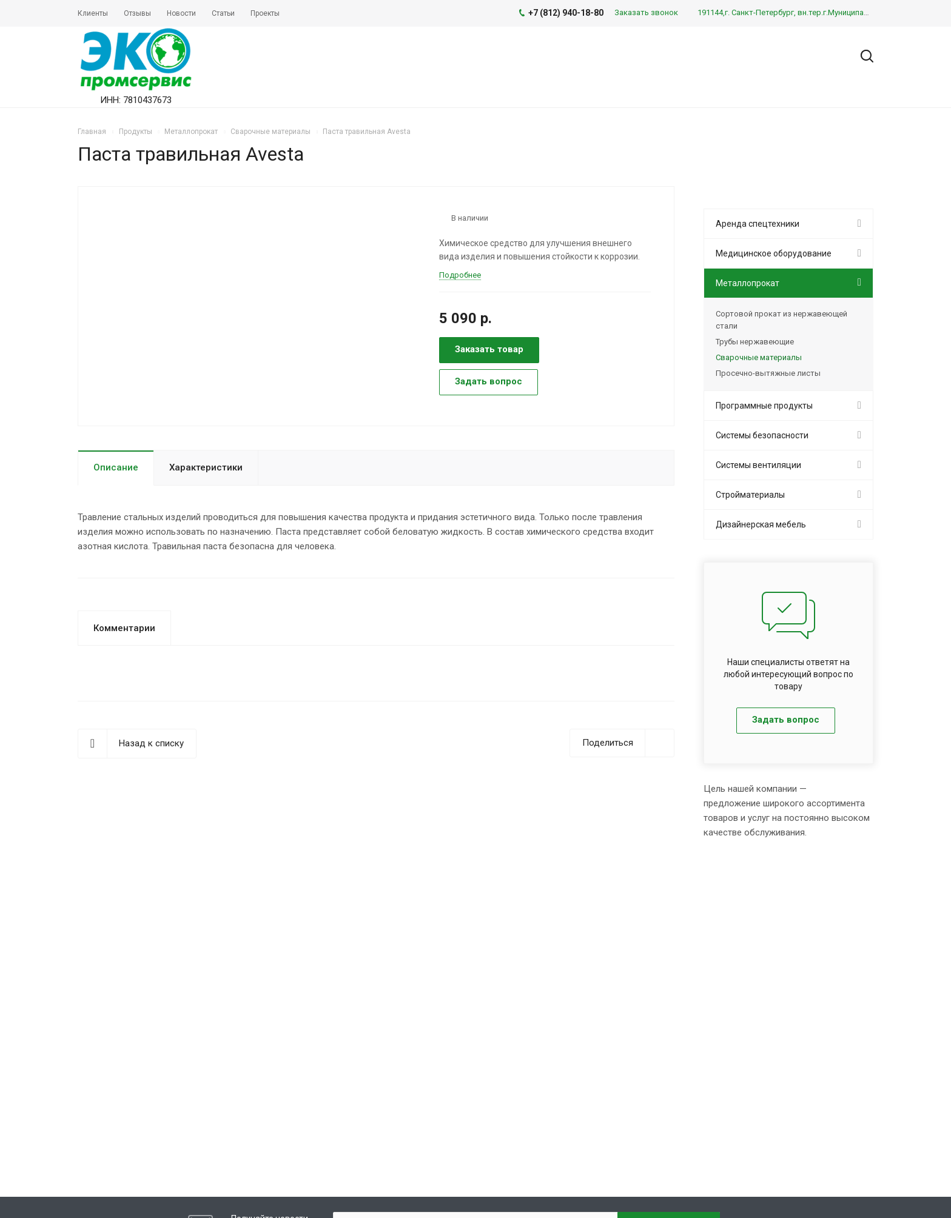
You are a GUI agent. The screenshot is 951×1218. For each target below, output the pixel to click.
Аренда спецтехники (757, 224)
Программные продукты (764, 405)
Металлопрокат (747, 283)
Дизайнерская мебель (761, 524)
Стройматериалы (750, 495)
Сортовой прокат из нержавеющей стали (781, 319)
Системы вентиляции (758, 465)
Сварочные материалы (759, 357)
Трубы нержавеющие (755, 341)
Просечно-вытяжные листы (768, 373)
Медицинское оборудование (774, 253)
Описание (115, 467)
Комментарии (124, 628)
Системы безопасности (762, 435)
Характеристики (206, 467)
